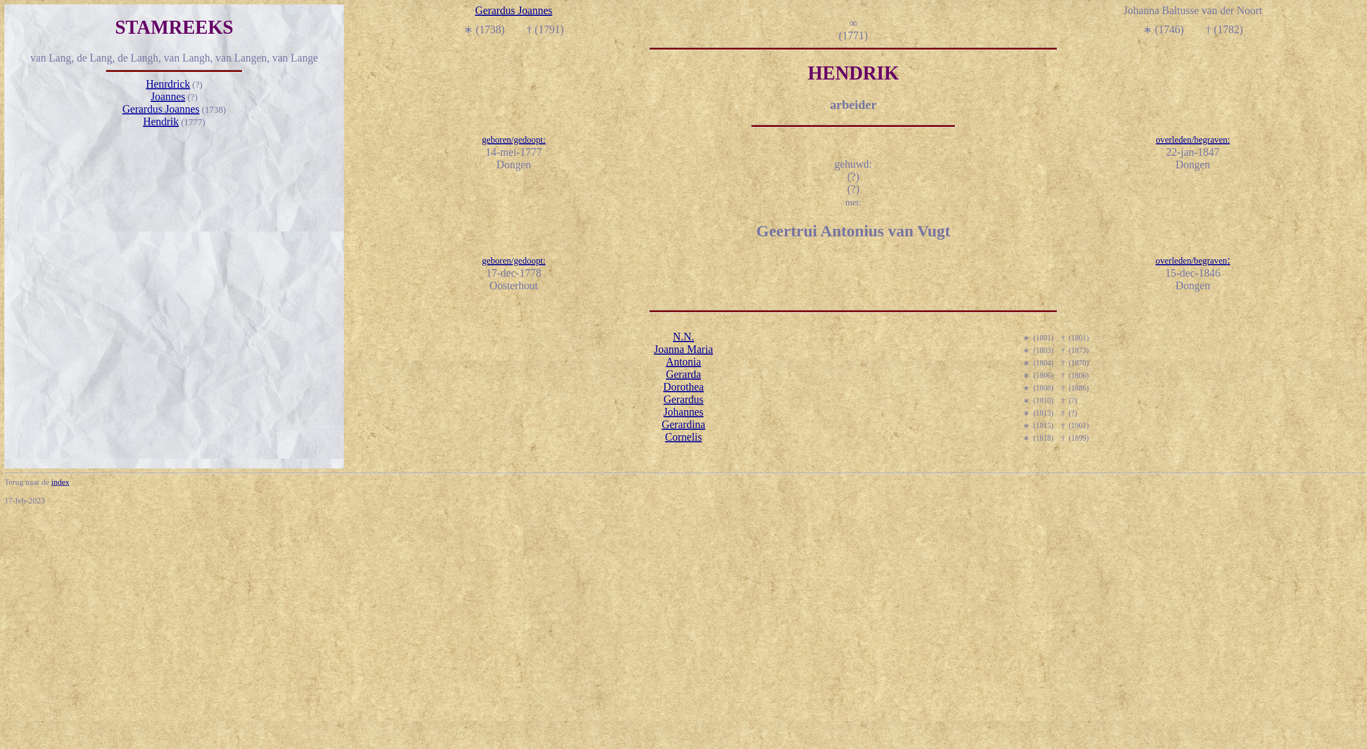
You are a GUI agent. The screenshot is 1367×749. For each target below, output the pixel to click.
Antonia (683, 362)
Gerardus (683, 399)
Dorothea (683, 387)
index (60, 482)
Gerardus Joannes (160, 109)
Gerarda (683, 374)
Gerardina (683, 424)
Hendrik (161, 121)
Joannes (168, 96)
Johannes (683, 412)
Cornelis (683, 437)
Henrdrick (168, 84)
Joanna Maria (683, 349)
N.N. (683, 337)
